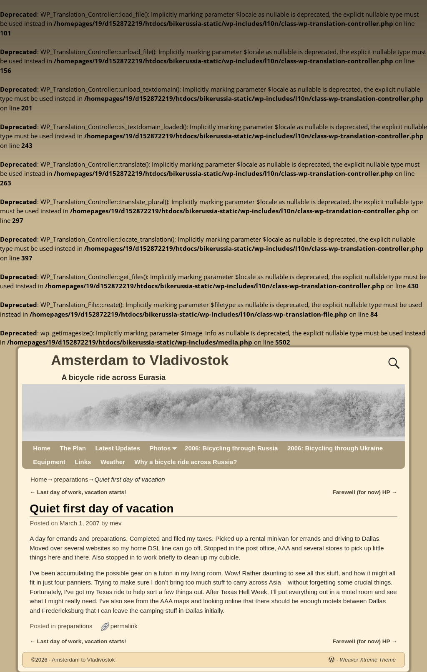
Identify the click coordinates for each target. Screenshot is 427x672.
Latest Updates (117, 448)
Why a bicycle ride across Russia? (185, 461)
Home (41, 448)
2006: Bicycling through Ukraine (335, 448)
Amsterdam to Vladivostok (140, 360)
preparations (70, 479)
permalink (124, 626)
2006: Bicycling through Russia (231, 448)
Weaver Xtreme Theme (368, 660)
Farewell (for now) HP (365, 492)
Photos (164, 448)
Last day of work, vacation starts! (78, 492)
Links (83, 461)
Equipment (49, 461)
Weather (112, 461)
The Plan (73, 448)
